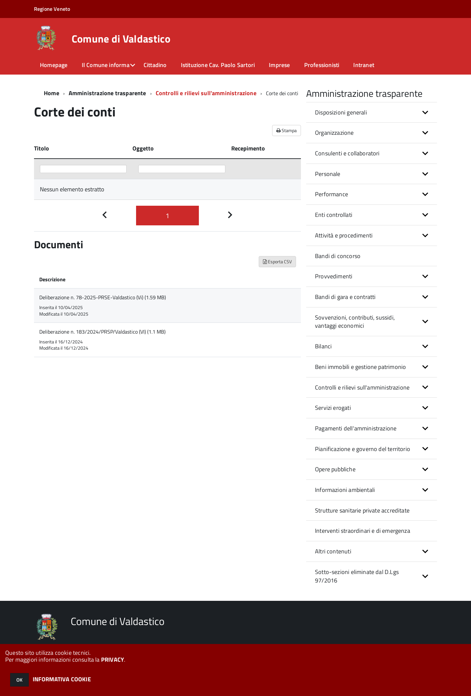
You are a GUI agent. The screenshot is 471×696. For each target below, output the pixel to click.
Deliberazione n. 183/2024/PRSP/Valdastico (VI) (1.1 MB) (102, 332)
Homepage (53, 65)
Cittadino (155, 65)
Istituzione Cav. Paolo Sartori (218, 65)
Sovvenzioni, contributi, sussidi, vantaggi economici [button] (355, 321)
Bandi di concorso (337, 256)
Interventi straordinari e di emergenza (362, 530)
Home (51, 93)
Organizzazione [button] (334, 132)
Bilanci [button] (323, 346)
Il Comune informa (106, 65)
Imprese (279, 65)
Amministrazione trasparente (107, 93)
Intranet (363, 65)
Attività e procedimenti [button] (344, 235)
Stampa (286, 130)
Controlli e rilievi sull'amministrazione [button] (362, 387)
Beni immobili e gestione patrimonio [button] (360, 366)
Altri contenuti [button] (333, 551)
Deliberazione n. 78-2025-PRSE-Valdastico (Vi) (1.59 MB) (102, 297)
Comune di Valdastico (121, 38)
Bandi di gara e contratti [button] (345, 296)
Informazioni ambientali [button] (345, 489)
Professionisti (322, 65)
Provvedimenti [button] (333, 276)
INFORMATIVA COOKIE (62, 679)
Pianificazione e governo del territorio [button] (362, 448)
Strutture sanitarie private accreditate (362, 510)
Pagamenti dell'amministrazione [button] (355, 428)
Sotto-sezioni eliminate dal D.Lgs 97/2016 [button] (357, 576)
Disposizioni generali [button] (341, 112)
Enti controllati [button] (333, 214)
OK (19, 680)
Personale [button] (327, 173)
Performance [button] (331, 194)
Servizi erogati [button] (333, 407)
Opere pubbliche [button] (335, 469)
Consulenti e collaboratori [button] (347, 153)
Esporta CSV (277, 261)
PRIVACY (112, 659)
